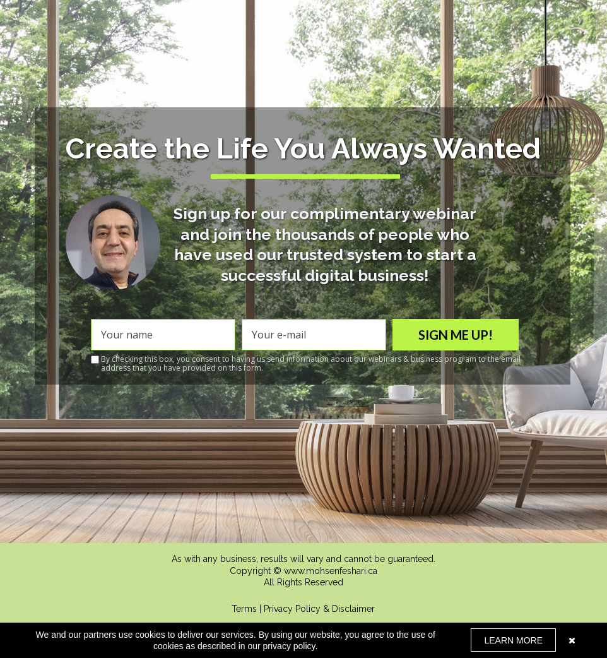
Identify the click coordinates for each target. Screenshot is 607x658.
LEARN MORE (513, 640)
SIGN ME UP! (455, 334)
